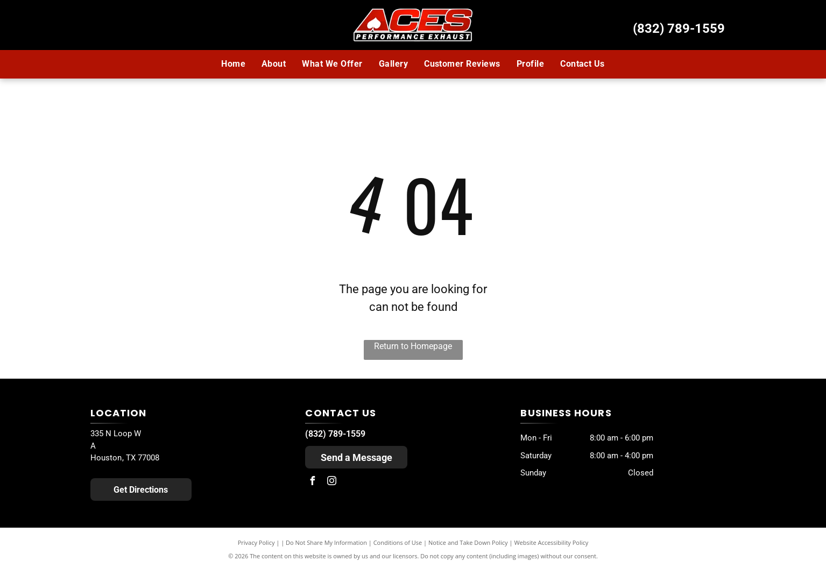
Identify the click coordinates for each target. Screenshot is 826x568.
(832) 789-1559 (679, 28)
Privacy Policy (256, 542)
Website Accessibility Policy (551, 542)
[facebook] (312, 482)
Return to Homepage (413, 346)
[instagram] (331, 482)
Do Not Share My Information (326, 542)
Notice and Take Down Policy (468, 542)
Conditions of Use (397, 542)
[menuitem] (233, 64)
